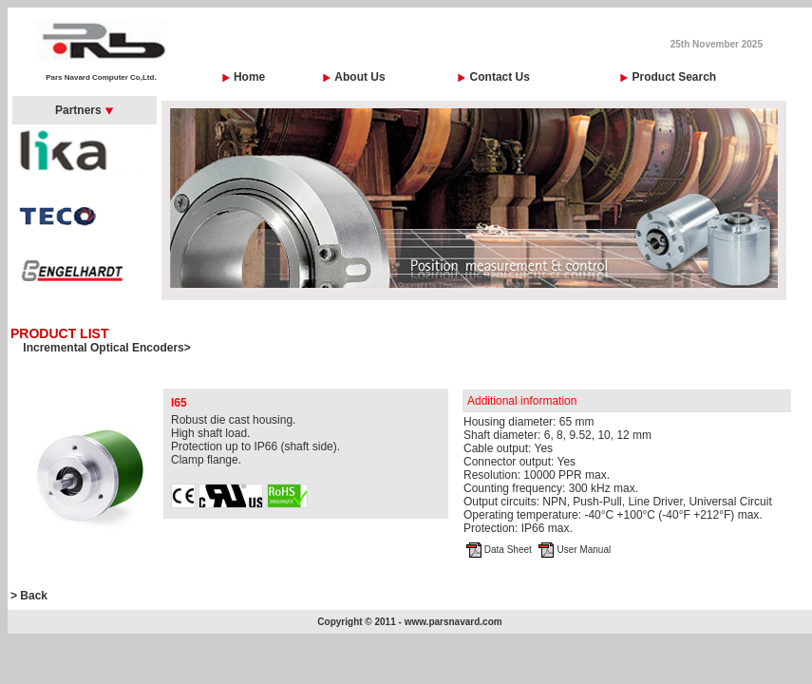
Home (249, 77)
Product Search (674, 77)
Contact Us (500, 77)
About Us (359, 77)
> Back (28, 595)
